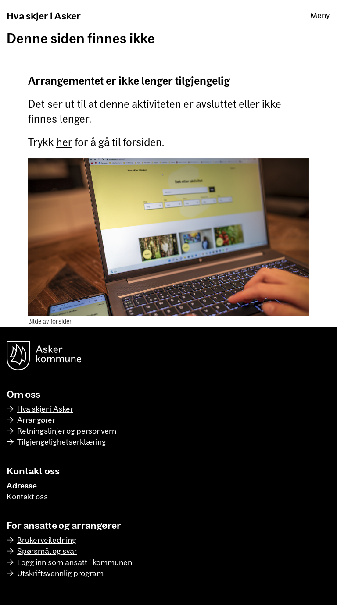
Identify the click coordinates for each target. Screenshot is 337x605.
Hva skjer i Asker (44, 15)
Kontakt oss (27, 496)
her (64, 141)
